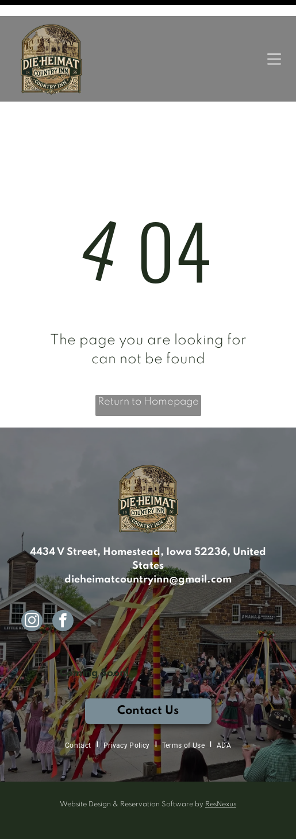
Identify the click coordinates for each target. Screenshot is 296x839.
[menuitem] (79, 706)
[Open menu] (274, 43)
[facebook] (63, 583)
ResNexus (220, 765)
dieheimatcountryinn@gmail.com (148, 540)
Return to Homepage (148, 363)
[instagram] (32, 583)
